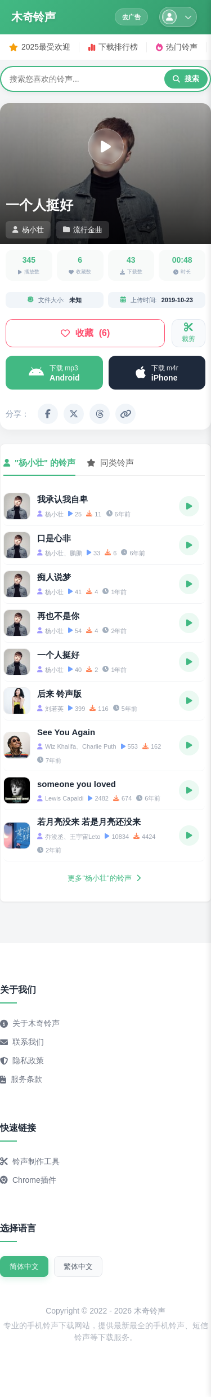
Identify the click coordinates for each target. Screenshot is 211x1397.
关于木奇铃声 (30, 1023)
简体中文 (24, 1266)
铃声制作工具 (30, 1161)
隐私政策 (22, 1060)
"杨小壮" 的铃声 (39, 462)
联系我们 (22, 1041)
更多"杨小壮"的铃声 (104, 878)
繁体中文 (78, 1266)
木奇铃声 (33, 17)
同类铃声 (110, 462)
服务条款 (21, 1079)
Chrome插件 (28, 1179)
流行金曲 (82, 230)
